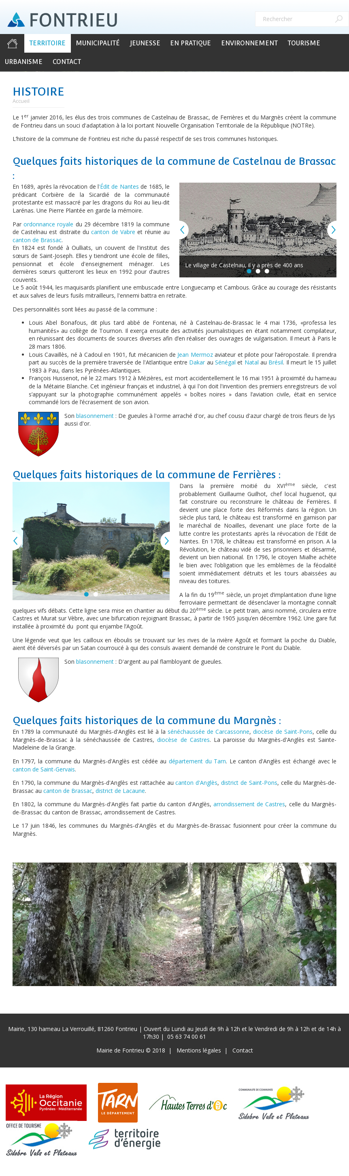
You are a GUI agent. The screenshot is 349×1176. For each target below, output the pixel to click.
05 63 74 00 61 (186, 1036)
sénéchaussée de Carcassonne (208, 731)
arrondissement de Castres (249, 804)
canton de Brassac (37, 240)
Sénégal (225, 362)
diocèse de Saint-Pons (282, 731)
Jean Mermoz (195, 354)
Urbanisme (24, 62)
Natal (252, 362)
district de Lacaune (120, 791)
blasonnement (95, 416)
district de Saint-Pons (249, 782)
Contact (67, 62)
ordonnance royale (48, 224)
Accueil (12, 43)
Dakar (197, 362)
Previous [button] (179, 230)
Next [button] (336, 230)
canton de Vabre (113, 232)
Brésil (275, 362)
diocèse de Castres (183, 740)
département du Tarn (197, 761)
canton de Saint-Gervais (44, 769)
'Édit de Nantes (119, 186)
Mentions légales (199, 1050)
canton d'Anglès (196, 782)
